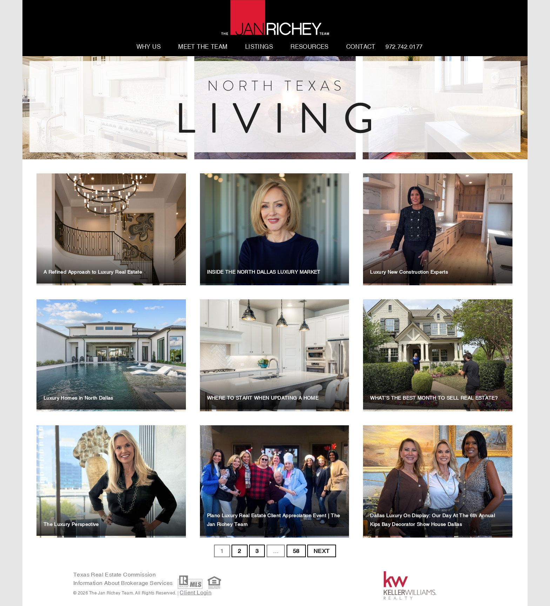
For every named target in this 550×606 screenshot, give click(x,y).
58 (296, 551)
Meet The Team (203, 47)
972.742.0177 (403, 47)
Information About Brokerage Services (123, 583)
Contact (360, 47)
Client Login (196, 592)
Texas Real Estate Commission (114, 574)
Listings (259, 47)
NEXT (322, 551)
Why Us (148, 47)
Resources (309, 47)
